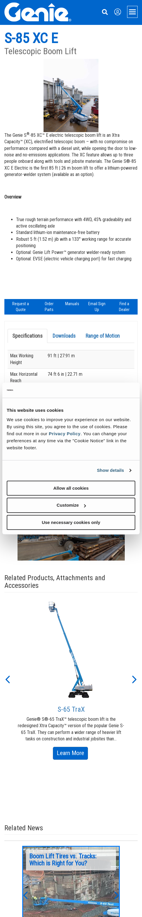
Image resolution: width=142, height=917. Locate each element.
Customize (71, 505)
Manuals (72, 303)
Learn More (72, 754)
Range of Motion (103, 336)
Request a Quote (20, 306)
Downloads (64, 336)
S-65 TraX (71, 709)
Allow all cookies (71, 488)
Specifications (27, 336)
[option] (71, 679)
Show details (110, 470)
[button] (7, 679)
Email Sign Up (96, 306)
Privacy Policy (65, 433)
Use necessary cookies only (71, 522)
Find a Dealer (124, 306)
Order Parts (49, 306)
